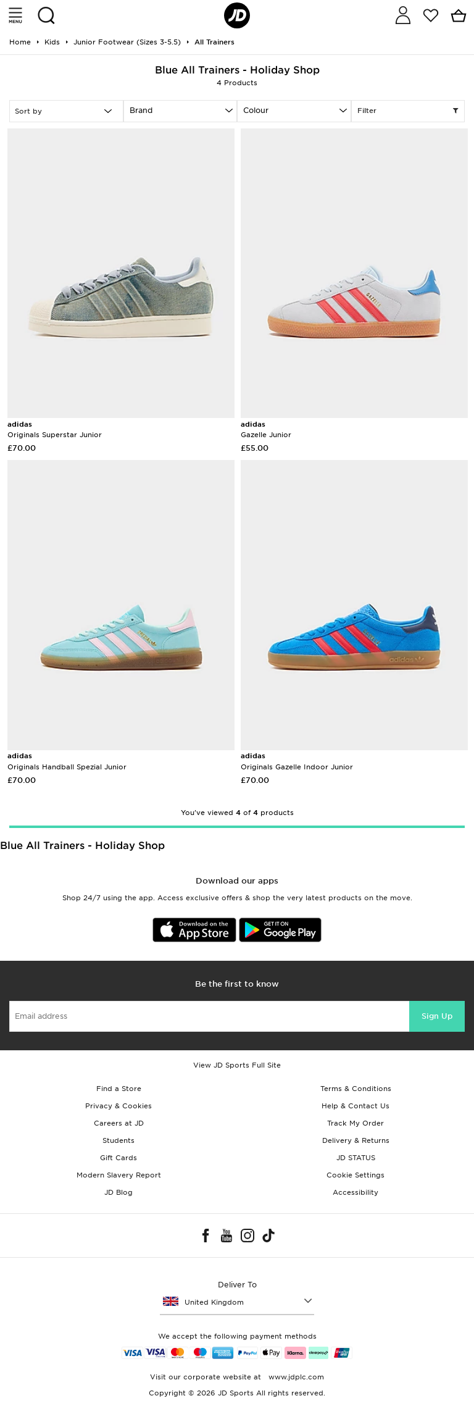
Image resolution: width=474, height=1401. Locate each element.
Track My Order (355, 1123)
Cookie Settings (355, 1175)
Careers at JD (119, 1123)
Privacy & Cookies (118, 1106)
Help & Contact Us (355, 1106)
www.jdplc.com (295, 1377)
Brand (141, 110)
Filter (408, 111)
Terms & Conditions (355, 1088)
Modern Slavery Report (119, 1175)
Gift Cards (118, 1157)
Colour (255, 110)
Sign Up (437, 1016)
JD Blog (118, 1192)
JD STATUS (355, 1157)
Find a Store (118, 1088)
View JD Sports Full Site (237, 1065)
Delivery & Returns (355, 1140)
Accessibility (355, 1192)
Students (118, 1140)
